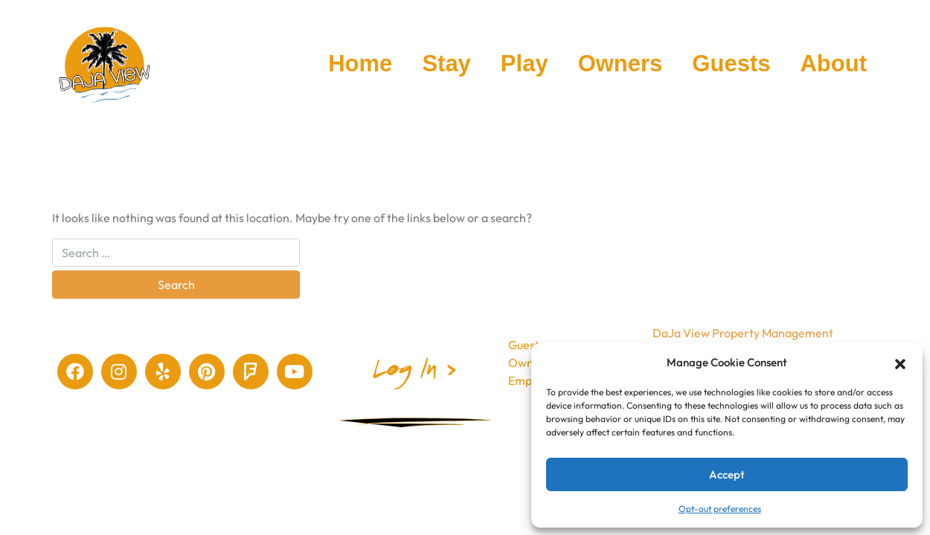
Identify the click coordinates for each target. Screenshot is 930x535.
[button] (900, 362)
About (833, 64)
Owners (620, 64)
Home (360, 64)
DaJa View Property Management (742, 332)
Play (524, 64)
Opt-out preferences (720, 508)
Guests (731, 64)
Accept (727, 474)
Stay (446, 64)
